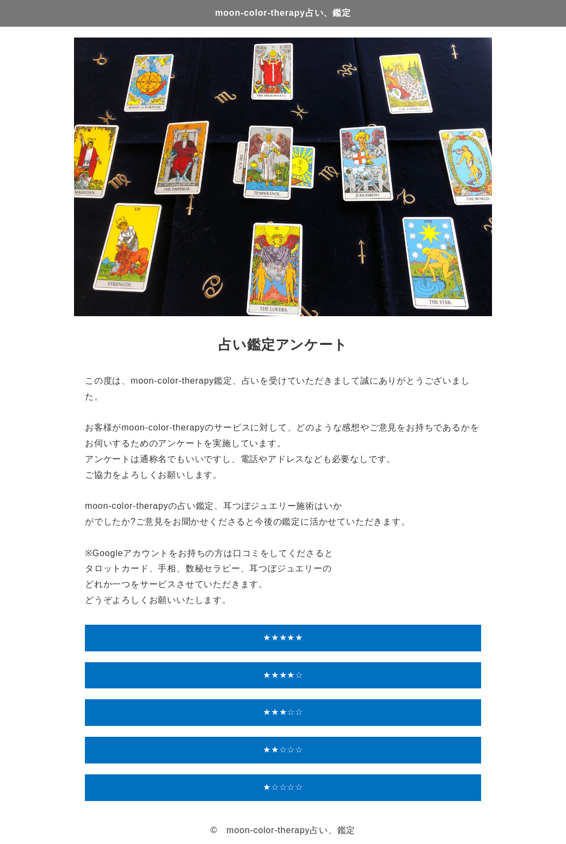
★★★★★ (283, 637)
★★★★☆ (283, 675)
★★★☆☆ (283, 712)
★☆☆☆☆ (283, 787)
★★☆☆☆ (283, 749)
